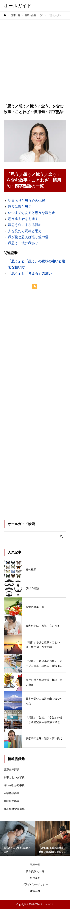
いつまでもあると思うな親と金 (31, 213)
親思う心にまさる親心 (25, 225)
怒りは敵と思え (20, 206)
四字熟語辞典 (11, 793)
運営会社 (35, 890)
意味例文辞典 (11, 801)
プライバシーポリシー (35, 884)
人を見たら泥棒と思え (25, 231)
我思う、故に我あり (23, 243)
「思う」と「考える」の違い (30, 273)
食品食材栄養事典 (14, 808)
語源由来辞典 (11, 769)
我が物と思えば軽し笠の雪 (28, 237)
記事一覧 (35, 864)
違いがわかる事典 (14, 785)
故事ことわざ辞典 (14, 777)
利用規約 (35, 877)
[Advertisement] (35, 57)
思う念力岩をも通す (23, 219)
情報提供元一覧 (35, 871)
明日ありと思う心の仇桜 (26, 200)
